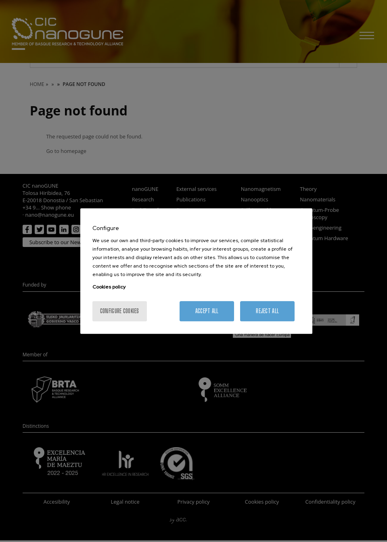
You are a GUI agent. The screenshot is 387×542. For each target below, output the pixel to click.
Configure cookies (119, 311)
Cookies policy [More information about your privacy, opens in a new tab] (109, 287)
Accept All (207, 311)
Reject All (267, 311)
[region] (196, 271)
